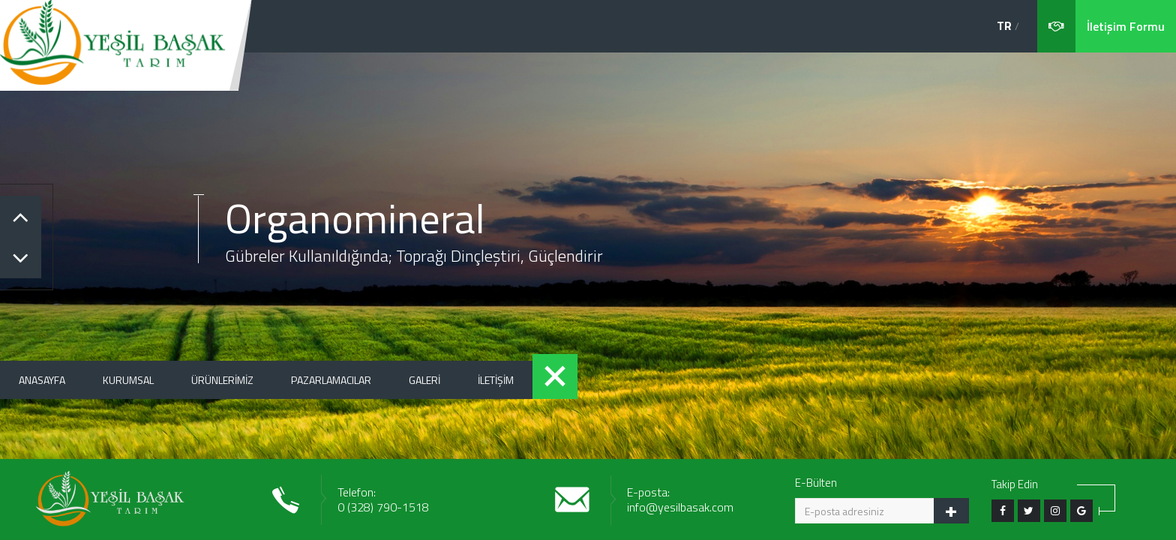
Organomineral (355, 218)
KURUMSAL (128, 380)
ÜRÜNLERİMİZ (222, 380)
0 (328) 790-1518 (383, 507)
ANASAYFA (42, 380)
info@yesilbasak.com (680, 507)
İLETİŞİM (496, 380)
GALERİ (424, 380)
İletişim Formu (1126, 26)
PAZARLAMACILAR (331, 380)
